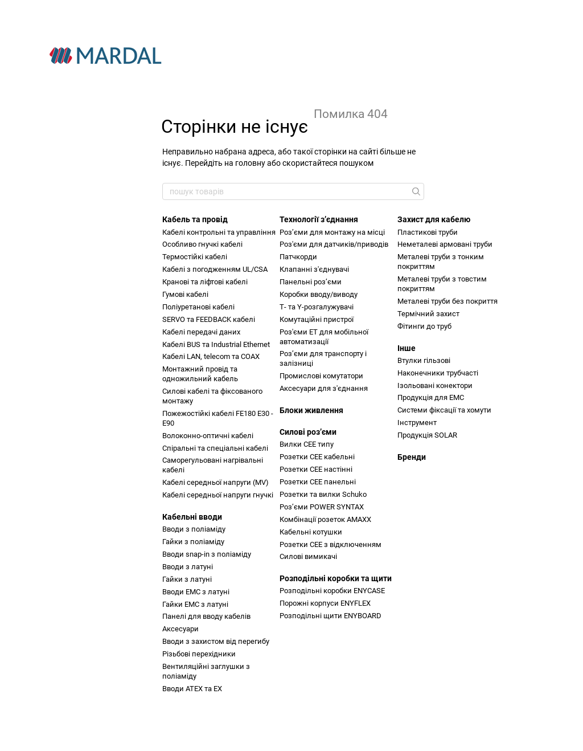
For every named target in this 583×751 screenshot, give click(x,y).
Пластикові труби (427, 232)
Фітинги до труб (424, 326)
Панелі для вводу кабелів (206, 616)
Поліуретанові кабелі (198, 307)
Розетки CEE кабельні (317, 456)
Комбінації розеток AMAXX (325, 519)
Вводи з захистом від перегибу (215, 641)
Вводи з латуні (187, 566)
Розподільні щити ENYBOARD (330, 615)
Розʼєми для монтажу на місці (332, 232)
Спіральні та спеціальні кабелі (215, 448)
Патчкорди (298, 256)
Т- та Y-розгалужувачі (317, 307)
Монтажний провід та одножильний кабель (200, 374)
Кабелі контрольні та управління (219, 232)
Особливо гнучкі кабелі (202, 244)
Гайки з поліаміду (193, 541)
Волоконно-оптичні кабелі (207, 435)
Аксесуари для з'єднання (324, 388)
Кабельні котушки (311, 532)
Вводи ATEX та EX (192, 688)
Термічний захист (428, 313)
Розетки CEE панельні (318, 481)
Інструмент (417, 422)
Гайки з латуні (187, 579)
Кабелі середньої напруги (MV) (215, 482)
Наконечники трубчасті (437, 373)
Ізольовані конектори (435, 385)
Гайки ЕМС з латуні (195, 604)
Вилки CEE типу (307, 444)
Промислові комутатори (321, 376)
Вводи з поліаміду (193, 529)
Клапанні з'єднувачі (314, 269)
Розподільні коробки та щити (336, 578)
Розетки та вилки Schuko (323, 494)
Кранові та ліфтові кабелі (205, 281)
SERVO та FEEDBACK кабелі (208, 319)
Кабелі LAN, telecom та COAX (211, 356)
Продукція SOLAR (427, 435)
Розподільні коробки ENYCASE (332, 590)
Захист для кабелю (433, 219)
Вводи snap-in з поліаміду (206, 554)
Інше (406, 348)
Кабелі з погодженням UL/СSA (215, 269)
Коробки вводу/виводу (319, 294)
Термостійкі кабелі (194, 256)
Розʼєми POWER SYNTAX (322, 507)
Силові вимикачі (308, 556)
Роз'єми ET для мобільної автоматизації (324, 337)
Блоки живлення (311, 410)
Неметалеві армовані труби (444, 244)
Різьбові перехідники (199, 654)
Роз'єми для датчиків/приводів (334, 244)
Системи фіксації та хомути (444, 410)
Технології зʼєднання (319, 219)
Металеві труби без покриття (447, 301)
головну (250, 163)
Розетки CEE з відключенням (330, 544)
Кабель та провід (195, 219)
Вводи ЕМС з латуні (195, 591)
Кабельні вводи (192, 516)
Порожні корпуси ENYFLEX (325, 603)
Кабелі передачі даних (201, 332)
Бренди (411, 457)
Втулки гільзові (423, 360)
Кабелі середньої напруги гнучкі (217, 495)
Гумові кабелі (185, 294)
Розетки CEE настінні (316, 469)
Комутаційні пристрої (317, 319)
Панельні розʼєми (311, 281)
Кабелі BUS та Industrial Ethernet (216, 344)
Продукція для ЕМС (430, 397)
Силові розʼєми (308, 431)
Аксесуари (180, 629)
